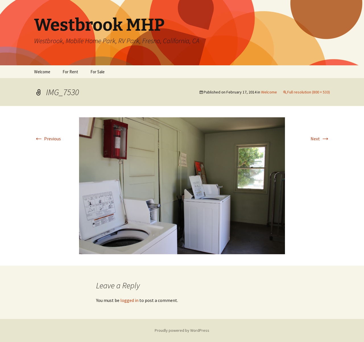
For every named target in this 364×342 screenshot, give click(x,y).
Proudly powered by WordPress (182, 330)
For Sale (97, 71)
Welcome (42, 71)
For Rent (70, 71)
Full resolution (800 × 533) (308, 92)
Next (320, 138)
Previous (47, 138)
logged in (129, 300)
